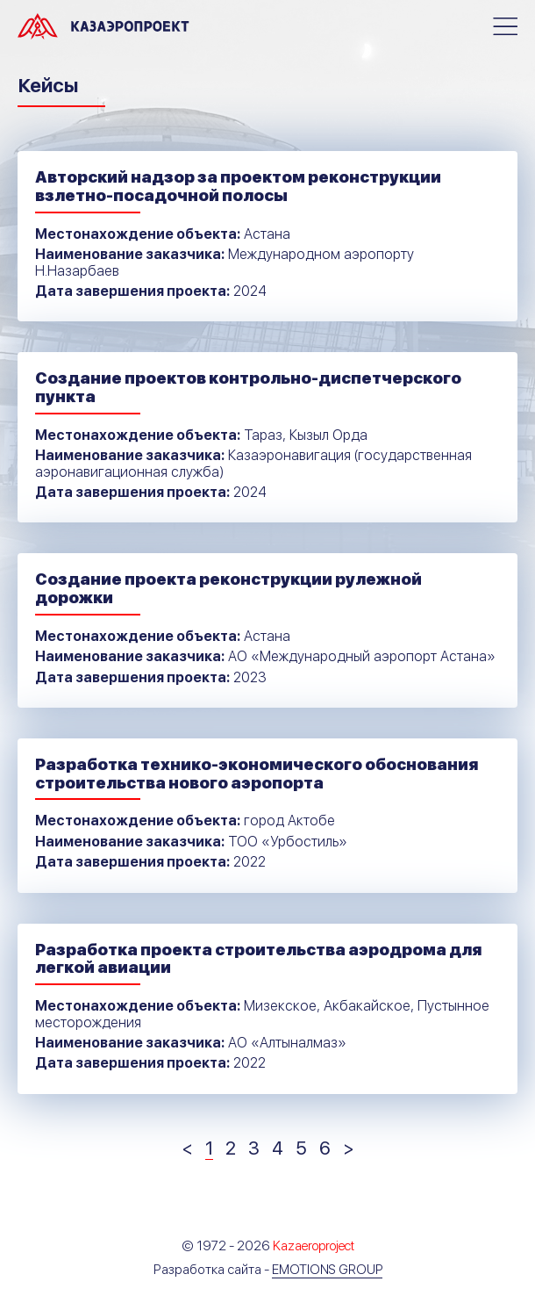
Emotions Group (327, 1270)
